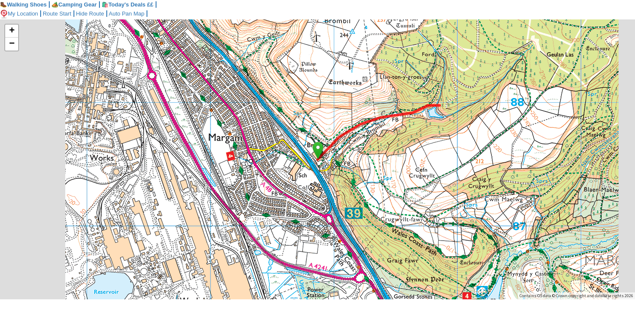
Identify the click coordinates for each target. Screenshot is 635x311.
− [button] (12, 44)
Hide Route (90, 13)
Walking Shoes (23, 4)
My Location (19, 13)
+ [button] (12, 31)
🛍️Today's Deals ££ (127, 4)
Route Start (57, 13)
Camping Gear (74, 4)
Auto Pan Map (126, 13)
